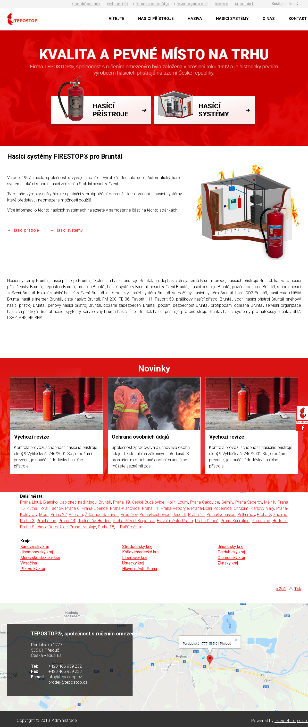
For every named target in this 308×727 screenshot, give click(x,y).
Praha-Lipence (95, 508)
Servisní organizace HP (192, 4)
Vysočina (28, 563)
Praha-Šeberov (248, 502)
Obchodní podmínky (86, 4)
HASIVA (195, 18)
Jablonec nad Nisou (78, 502)
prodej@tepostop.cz (67, 682)
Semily (227, 502)
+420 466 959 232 (65, 666)
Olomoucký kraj (231, 557)
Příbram (76, 514)
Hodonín (279, 520)
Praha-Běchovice (154, 514)
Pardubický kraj (231, 552)
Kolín (171, 502)
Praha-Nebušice (220, 514)
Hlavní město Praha (175, 520)
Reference (221, 4)
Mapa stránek (244, 4)
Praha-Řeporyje (175, 508)
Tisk (297, 589)
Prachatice (46, 520)
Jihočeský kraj (230, 546)
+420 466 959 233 (65, 671)
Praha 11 (150, 508)
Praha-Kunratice (235, 520)
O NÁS (269, 18)
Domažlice (58, 526)
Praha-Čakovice (204, 502)
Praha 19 (121, 502)
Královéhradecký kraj (140, 552)
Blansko (50, 502)
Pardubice (261, 520)
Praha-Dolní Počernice (211, 508)
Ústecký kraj (133, 563)
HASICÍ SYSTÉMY (232, 18)
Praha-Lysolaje (83, 526)
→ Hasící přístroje (23, 230)
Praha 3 (27, 520)
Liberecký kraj (134, 557)
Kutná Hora (37, 508)
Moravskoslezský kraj (40, 557)
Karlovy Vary (262, 508)
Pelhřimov (246, 514)
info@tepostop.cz (65, 676)
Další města (130, 526)
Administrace (64, 720)
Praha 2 (264, 514)
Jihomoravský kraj (36, 552)
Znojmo (280, 514)
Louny (183, 502)
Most (43, 514)
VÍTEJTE (116, 18)
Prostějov (129, 514)
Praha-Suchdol (33, 526)
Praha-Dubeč (206, 520)
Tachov (56, 508)
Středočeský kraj (137, 546)
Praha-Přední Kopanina (134, 520)
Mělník (269, 502)
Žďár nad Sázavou (102, 514)
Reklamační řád (117, 4)
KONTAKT (298, 18)
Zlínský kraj (228, 563)
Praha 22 (59, 514)
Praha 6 (72, 508)
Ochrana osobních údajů (152, 4)
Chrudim (241, 508)
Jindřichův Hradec (94, 520)
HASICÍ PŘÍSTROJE (156, 18)
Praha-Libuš (30, 502)
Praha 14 (67, 520)
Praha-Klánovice (125, 508)
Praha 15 (196, 514)
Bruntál (105, 502)
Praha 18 (106, 526)
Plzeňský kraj (32, 568)
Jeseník (179, 514)
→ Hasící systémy (66, 230)
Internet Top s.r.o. (291, 720)
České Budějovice (148, 502)
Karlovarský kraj (34, 546)
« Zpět (281, 589)
